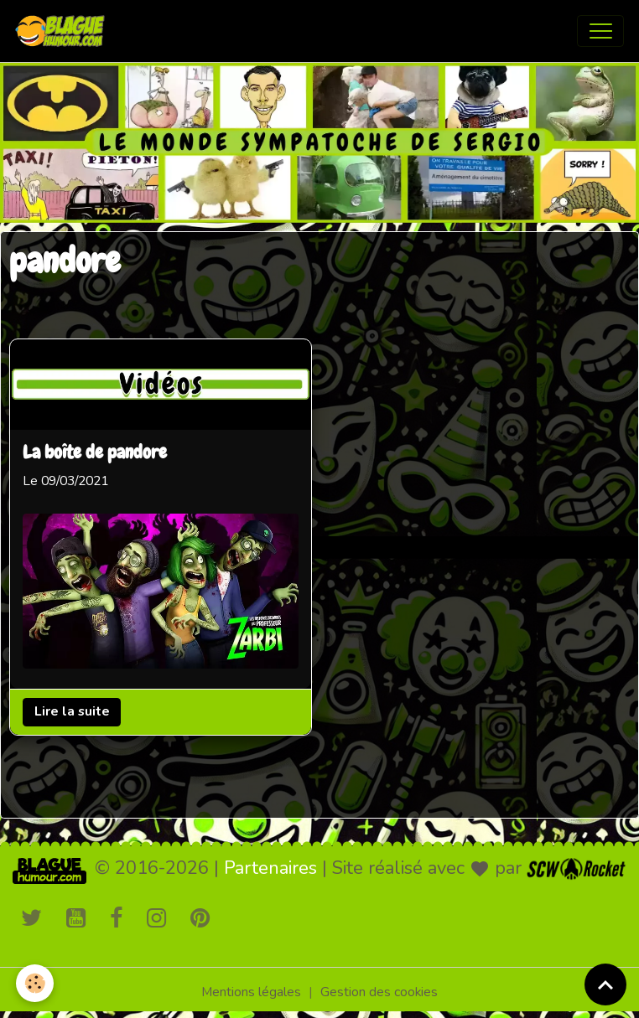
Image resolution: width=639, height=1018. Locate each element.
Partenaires (270, 868)
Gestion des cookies (379, 992)
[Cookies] (36, 983)
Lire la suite (72, 711)
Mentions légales (251, 992)
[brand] (63, 31)
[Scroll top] (605, 984)
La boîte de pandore (95, 453)
